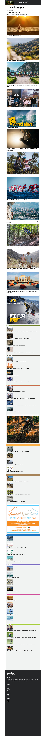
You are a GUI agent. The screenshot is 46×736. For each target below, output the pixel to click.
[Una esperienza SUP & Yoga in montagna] (23, 588)
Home (7, 10)
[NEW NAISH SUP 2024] (23, 581)
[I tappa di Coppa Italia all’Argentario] (23, 611)
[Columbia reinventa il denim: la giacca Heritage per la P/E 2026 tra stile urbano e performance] (23, 402)
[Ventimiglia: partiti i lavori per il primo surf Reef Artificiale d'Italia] (23, 545)
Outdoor (9, 685)
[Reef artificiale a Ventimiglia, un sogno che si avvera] (23, 558)
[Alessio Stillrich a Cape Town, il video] (23, 568)
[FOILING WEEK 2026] (23, 604)
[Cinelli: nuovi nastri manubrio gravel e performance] (23, 468)
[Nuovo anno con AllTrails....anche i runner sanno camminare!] (23, 359)
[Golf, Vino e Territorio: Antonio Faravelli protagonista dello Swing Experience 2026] (23, 648)
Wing (8, 694)
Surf (7, 691)
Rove (8, 688)
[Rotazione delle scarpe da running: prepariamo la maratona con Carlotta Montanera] (23, 379)
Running (8, 687)
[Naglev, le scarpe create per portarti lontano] (23, 409)
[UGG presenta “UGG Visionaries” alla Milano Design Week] (23, 388)
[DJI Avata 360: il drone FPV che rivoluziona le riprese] (23, 462)
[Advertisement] (13, 662)
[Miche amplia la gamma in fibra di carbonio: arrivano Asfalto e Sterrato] (23, 448)
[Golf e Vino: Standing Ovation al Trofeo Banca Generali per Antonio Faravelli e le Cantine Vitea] (23, 627)
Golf (8, 695)
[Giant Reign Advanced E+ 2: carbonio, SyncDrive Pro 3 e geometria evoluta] (23, 492)
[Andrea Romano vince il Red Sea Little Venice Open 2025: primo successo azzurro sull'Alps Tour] (23, 641)
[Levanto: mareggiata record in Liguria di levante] (23, 538)
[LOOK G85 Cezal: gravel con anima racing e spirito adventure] (23, 455)
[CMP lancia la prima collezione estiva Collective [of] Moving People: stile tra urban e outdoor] (23, 395)
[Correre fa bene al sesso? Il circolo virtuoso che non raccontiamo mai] (23, 365)
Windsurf (9, 693)
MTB (7, 690)
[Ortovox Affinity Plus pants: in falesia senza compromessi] (23, 342)
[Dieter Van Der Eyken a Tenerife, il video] (23, 574)
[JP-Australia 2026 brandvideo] (23, 598)
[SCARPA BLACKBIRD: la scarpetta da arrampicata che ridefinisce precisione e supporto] (23, 349)
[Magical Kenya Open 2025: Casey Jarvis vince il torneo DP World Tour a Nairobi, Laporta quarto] (23, 634)
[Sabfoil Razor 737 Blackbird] (23, 618)
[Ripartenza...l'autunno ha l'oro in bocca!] (23, 372)
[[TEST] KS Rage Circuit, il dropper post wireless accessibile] (23, 498)
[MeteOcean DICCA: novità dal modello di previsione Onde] (23, 551)
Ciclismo (8, 689)
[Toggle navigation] (37, 7)
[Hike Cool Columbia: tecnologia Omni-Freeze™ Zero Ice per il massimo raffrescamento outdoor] (23, 329)
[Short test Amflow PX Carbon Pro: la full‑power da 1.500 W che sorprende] (23, 478)
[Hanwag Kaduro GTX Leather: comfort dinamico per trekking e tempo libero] (23, 335)
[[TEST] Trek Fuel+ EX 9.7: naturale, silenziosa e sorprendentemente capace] (23, 485)
